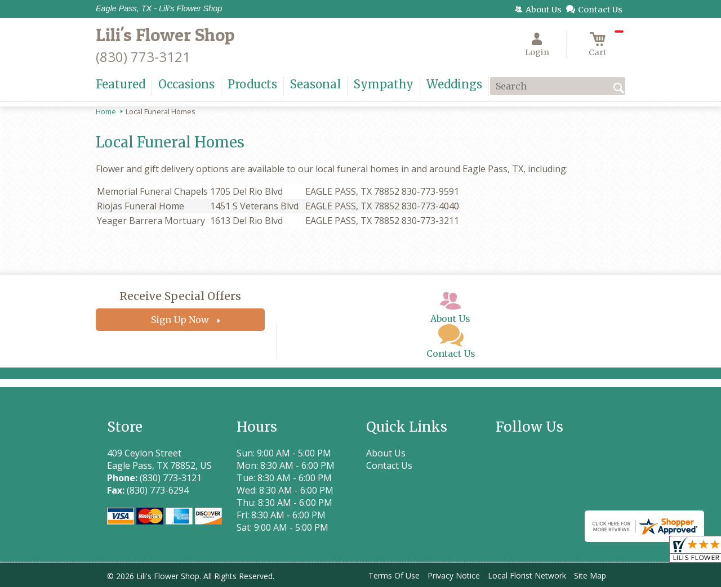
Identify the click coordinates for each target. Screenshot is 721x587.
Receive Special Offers (180, 296)
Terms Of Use (394, 575)
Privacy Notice (454, 575)
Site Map (590, 575)
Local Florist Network (527, 575)
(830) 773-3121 (143, 56)
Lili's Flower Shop (165, 35)
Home (106, 111)
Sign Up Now (180, 319)
